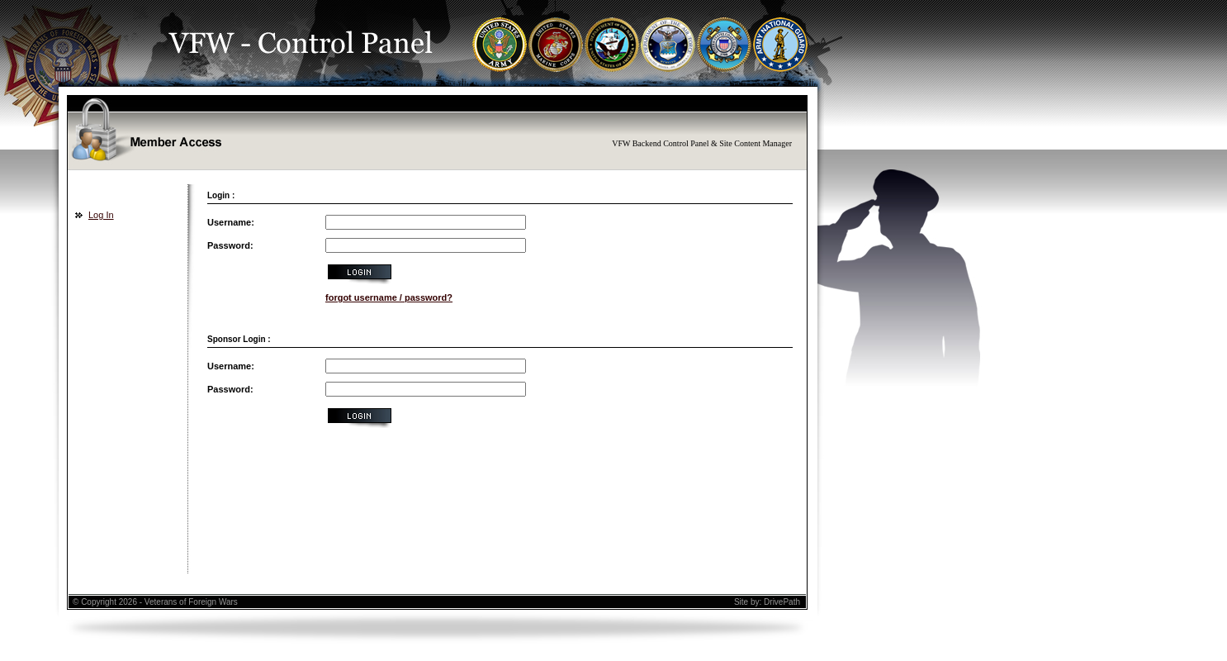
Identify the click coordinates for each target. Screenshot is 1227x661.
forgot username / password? (388, 297)
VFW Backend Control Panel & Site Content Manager (702, 143)
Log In (101, 215)
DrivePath (782, 601)
